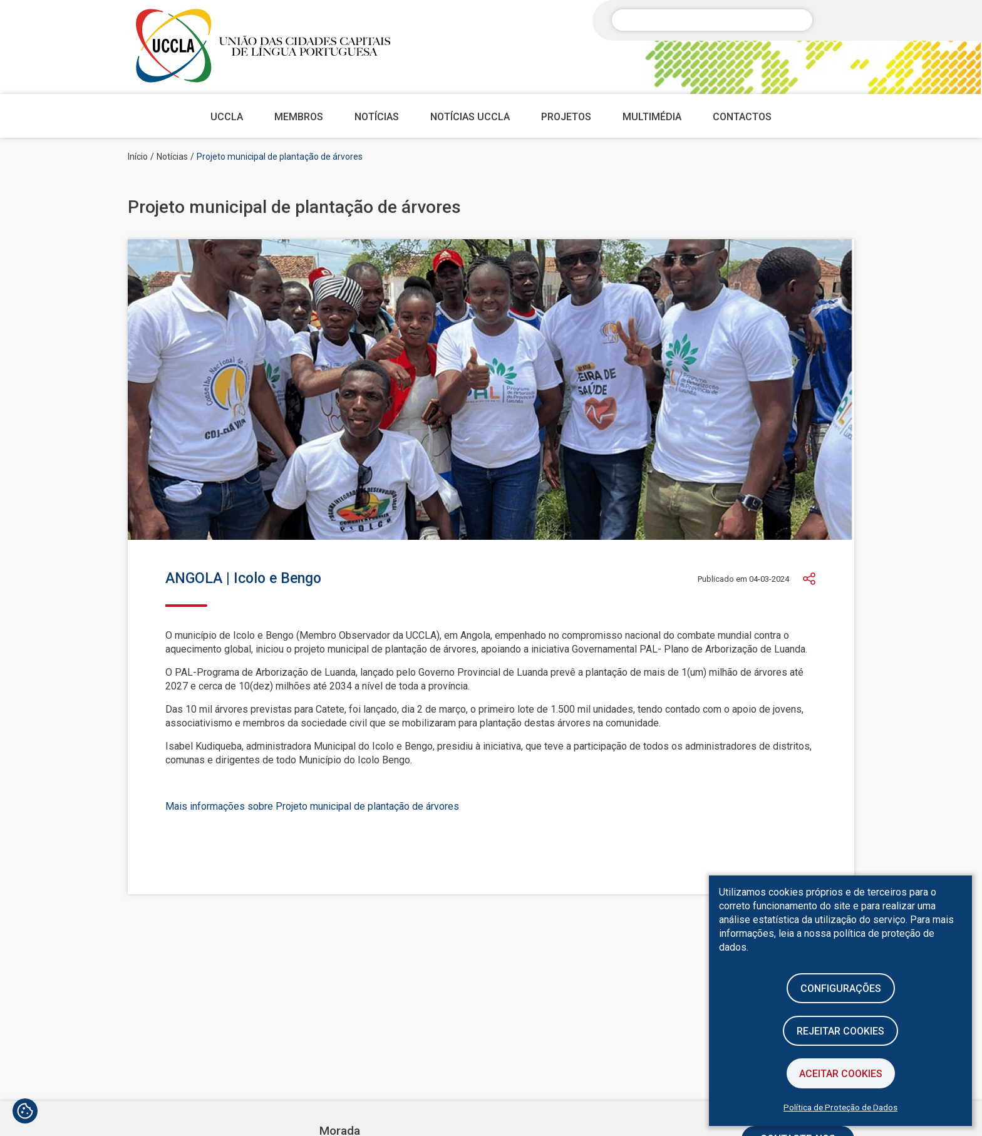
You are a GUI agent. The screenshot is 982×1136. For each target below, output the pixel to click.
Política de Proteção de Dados (840, 1107)
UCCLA (226, 117)
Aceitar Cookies (840, 1074)
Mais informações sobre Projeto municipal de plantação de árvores (312, 806)
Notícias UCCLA (470, 117)
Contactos (742, 117)
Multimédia (652, 117)
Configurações (840, 988)
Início (138, 157)
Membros (298, 117)
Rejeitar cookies (840, 1031)
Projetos (566, 117)
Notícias (376, 117)
